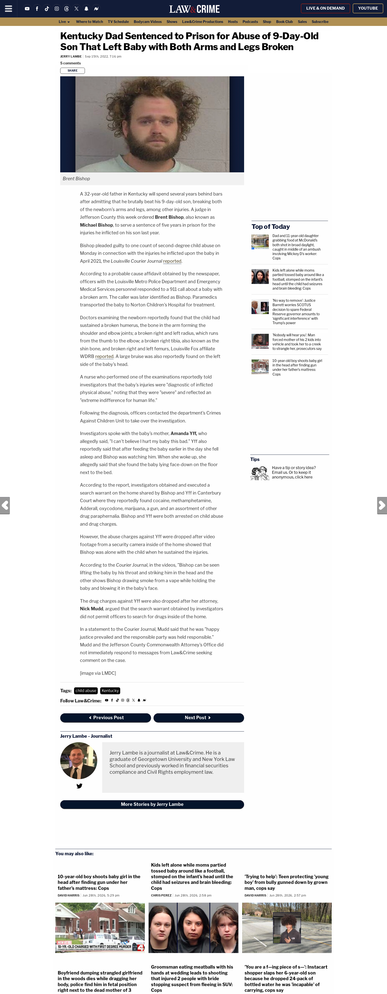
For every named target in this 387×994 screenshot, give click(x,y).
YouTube (368, 8)
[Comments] (71, 63)
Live (64, 22)
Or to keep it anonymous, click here (292, 474)
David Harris (68, 895)
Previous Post (5, 505)
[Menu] (8, 8)
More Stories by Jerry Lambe (152, 804)
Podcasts (250, 22)
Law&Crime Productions (202, 22)
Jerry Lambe (71, 56)
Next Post (382, 505)
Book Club (284, 22)
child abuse (86, 690)
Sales (302, 22)
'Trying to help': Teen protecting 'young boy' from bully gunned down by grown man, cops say (287, 882)
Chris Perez (161, 895)
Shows (172, 22)
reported (172, 261)
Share (73, 70)
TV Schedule (118, 22)
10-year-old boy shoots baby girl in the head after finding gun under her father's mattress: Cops (297, 367)
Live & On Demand (325, 8)
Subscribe (320, 22)
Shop (267, 22)
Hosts (233, 22)
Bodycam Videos (148, 22)
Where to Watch (89, 22)
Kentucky (110, 690)
